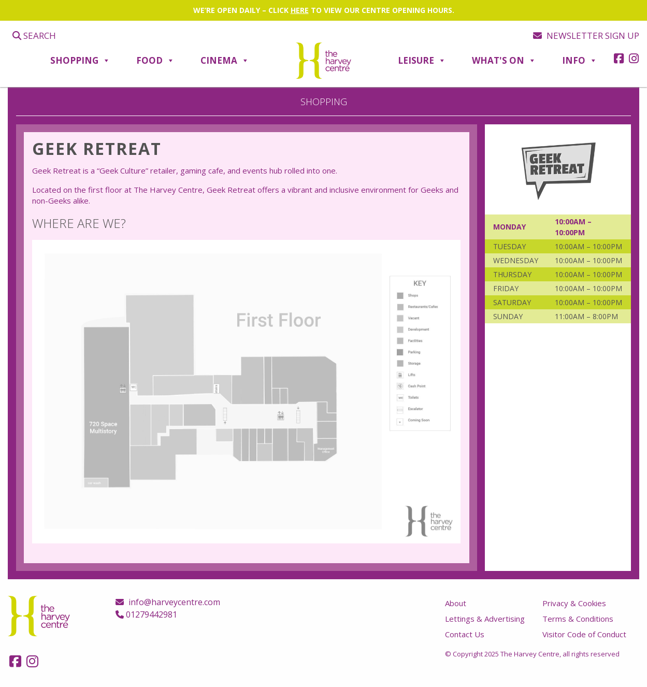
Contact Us (464, 634)
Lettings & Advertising (485, 618)
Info (579, 60)
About (455, 603)
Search (34, 35)
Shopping (80, 60)
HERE (300, 10)
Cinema (224, 60)
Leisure (422, 60)
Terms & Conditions (577, 618)
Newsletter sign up (586, 35)
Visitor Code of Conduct (584, 634)
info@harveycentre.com (168, 602)
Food (155, 60)
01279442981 (146, 614)
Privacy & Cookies (574, 603)
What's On (504, 60)
